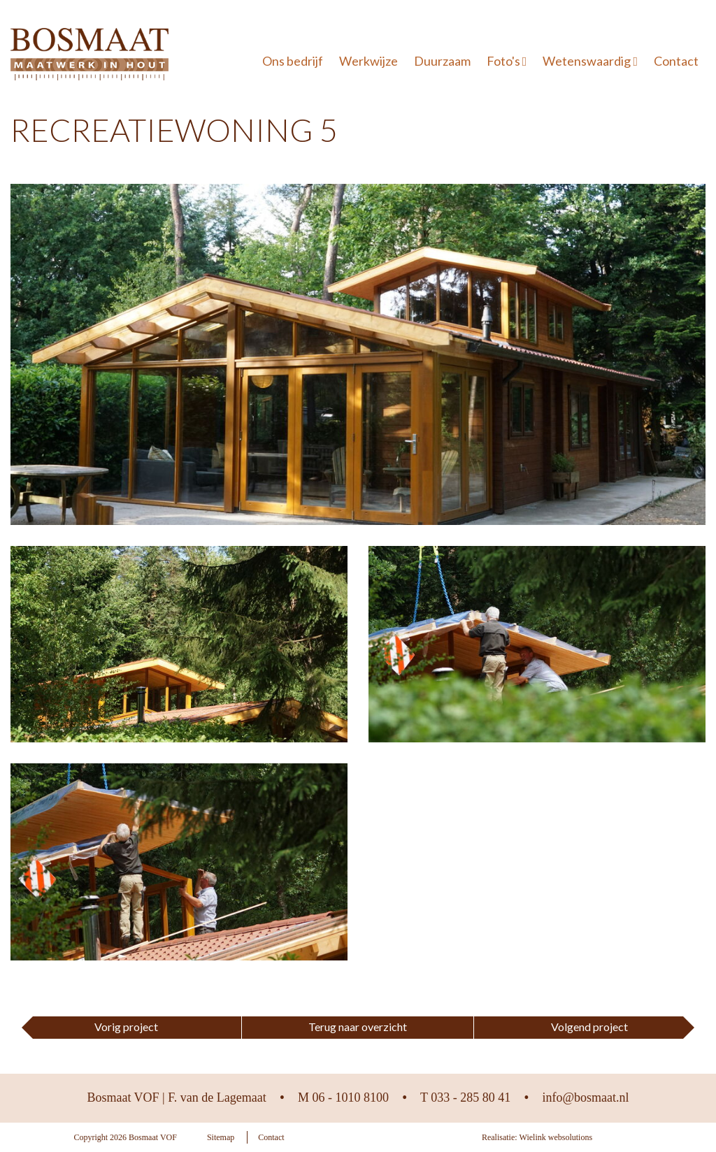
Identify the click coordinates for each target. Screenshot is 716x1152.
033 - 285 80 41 (470, 1097)
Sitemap (220, 1137)
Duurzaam (442, 61)
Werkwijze (368, 61)
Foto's (507, 61)
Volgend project (589, 1026)
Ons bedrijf (292, 61)
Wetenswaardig (590, 61)
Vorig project (126, 1026)
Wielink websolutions (556, 1137)
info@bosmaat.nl (586, 1097)
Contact (676, 61)
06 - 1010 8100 (351, 1097)
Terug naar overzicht (357, 1026)
